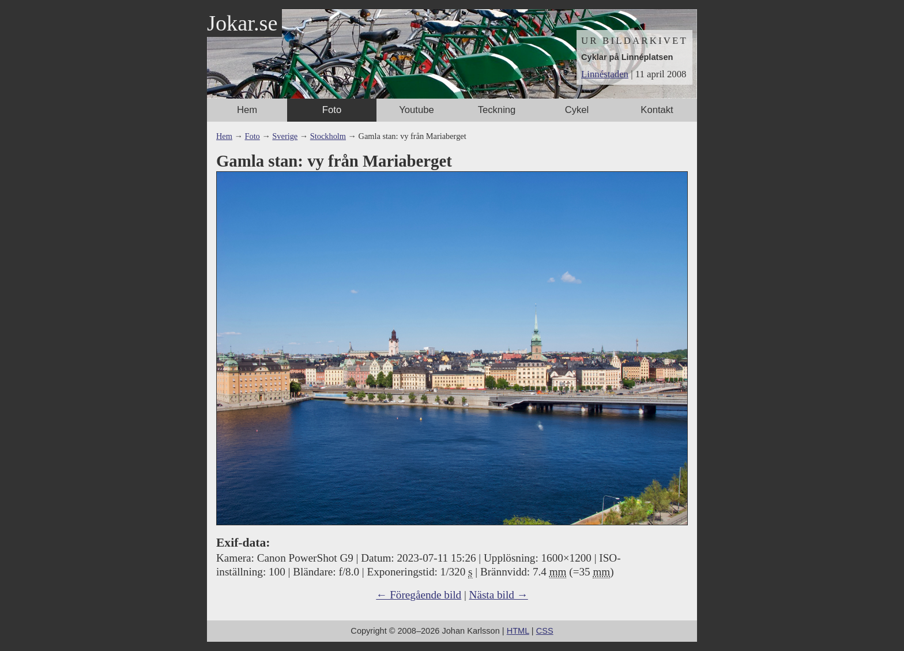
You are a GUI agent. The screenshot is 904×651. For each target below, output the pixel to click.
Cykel (577, 109)
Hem (247, 109)
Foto (331, 109)
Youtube (416, 109)
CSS (544, 630)
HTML (518, 630)
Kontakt (657, 109)
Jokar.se (242, 23)
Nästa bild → (498, 595)
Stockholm (328, 136)
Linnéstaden (604, 74)
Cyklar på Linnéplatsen (627, 57)
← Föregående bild (418, 595)
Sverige (284, 136)
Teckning (497, 109)
